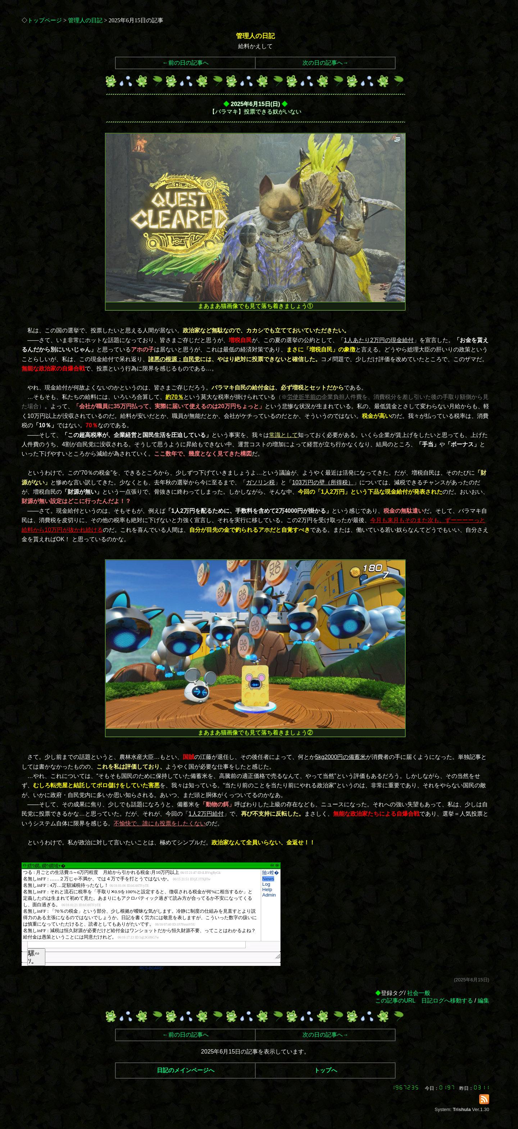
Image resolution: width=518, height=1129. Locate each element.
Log (266, 884)
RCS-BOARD (151, 968)
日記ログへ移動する (447, 1000)
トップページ (44, 20)
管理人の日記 (85, 20)
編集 (483, 1000)
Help (267, 889)
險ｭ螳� (270, 872)
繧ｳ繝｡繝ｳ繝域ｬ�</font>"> (141, 905)
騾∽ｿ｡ (34, 957)
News (268, 878)
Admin (269, 895)
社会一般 (418, 993)
